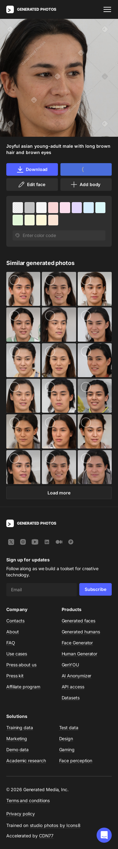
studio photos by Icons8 (55, 825)
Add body (85, 184)
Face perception (76, 760)
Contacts (15, 620)
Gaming (67, 749)
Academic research (26, 760)
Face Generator (77, 642)
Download (32, 169)
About (12, 631)
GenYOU (70, 664)
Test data (68, 727)
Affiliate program (23, 686)
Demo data (17, 749)
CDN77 (46, 835)
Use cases (16, 653)
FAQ (10, 642)
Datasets (71, 697)
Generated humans (81, 631)
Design (66, 738)
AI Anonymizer (77, 675)
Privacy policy (20, 813)
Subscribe (95, 589)
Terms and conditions (28, 800)
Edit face (31, 184)
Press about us (21, 664)
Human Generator (80, 653)
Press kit (15, 675)
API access (73, 686)
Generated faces (79, 620)
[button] (104, 835)
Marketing (16, 738)
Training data (19, 727)
